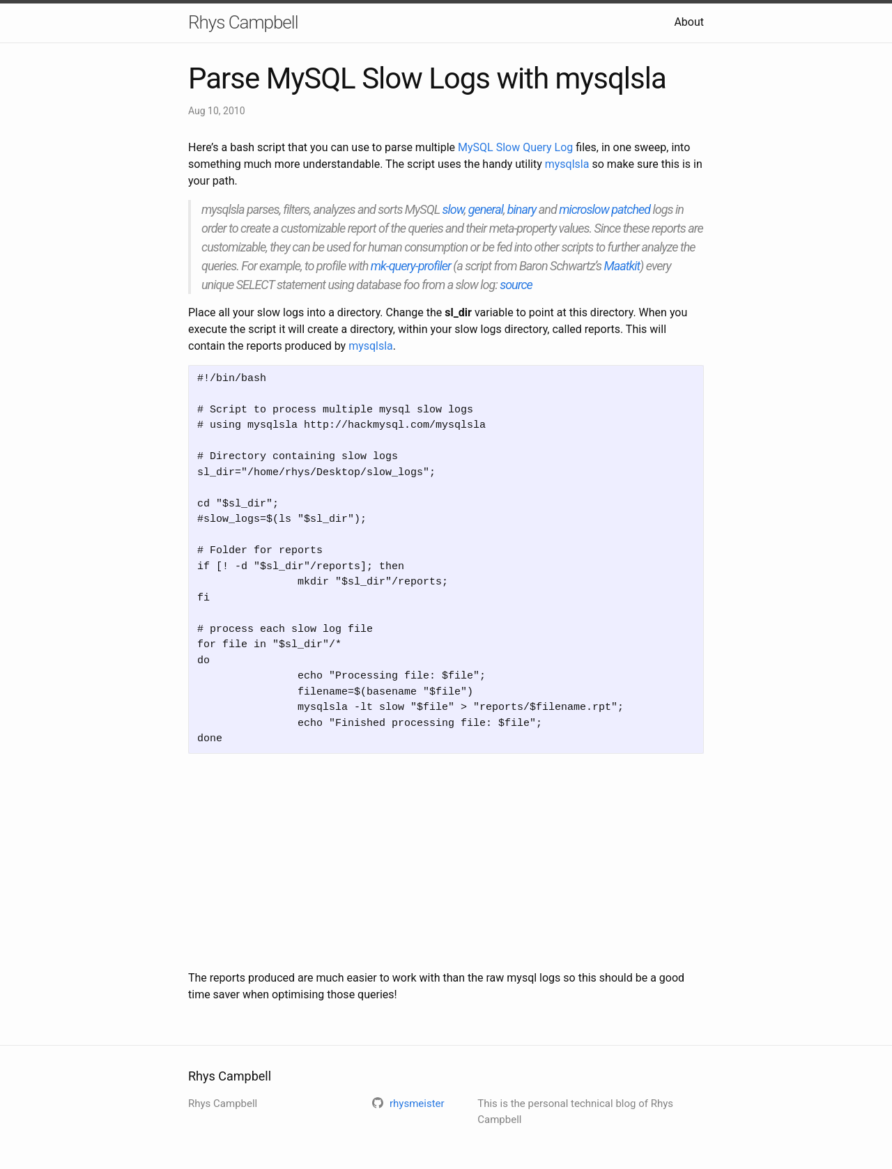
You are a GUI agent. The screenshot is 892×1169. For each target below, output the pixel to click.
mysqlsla (567, 164)
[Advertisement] (446, 861)
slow (453, 209)
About (689, 22)
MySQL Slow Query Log (515, 147)
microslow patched (604, 209)
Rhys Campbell (243, 22)
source (516, 284)
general (485, 209)
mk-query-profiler (411, 265)
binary (522, 209)
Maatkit (622, 265)
